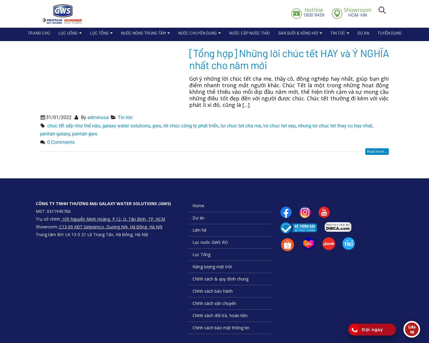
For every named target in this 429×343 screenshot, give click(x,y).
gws (156, 126)
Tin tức (337, 32)
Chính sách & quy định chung (220, 279)
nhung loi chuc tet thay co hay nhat (335, 126)
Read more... (377, 151)
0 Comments (60, 142)
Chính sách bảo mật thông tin (220, 327)
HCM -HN (358, 12)
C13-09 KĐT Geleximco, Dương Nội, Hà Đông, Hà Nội (110, 227)
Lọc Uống (68, 32)
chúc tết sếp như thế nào (73, 126)
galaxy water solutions (126, 126)
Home (198, 205)
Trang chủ (39, 32)
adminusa (97, 117)
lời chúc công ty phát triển (190, 126)
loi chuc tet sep (279, 126)
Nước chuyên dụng (197, 32)
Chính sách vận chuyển (214, 303)
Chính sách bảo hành (212, 291)
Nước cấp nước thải (249, 32)
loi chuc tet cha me (240, 126)
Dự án (363, 32)
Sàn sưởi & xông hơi (298, 32)
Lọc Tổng (99, 32)
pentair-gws (84, 134)
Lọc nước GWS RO (210, 242)
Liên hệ (199, 230)
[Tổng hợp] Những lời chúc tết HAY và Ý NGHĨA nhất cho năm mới (289, 59)
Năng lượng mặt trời (212, 266)
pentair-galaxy (55, 134)
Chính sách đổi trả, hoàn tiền (220, 315)
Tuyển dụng (389, 32)
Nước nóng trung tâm (143, 32)
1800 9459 (313, 12)
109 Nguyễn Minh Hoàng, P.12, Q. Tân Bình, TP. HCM (113, 219)
